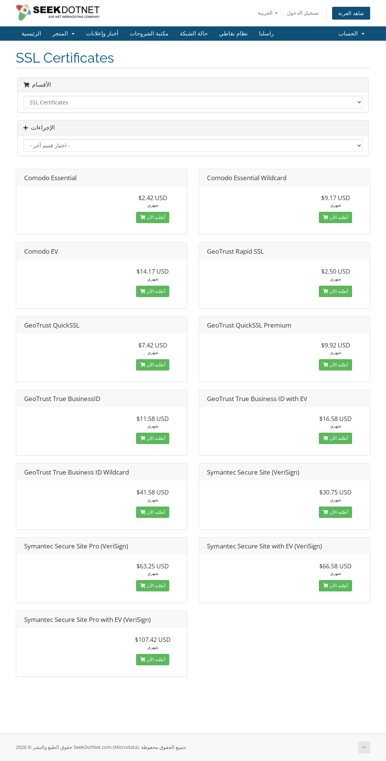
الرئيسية (31, 33)
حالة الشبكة (194, 33)
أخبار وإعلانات (102, 33)
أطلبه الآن (152, 217)
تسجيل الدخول (303, 12)
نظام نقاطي (233, 33)
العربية (268, 12)
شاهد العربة (351, 13)
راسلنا (266, 33)
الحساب (352, 33)
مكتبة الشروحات (149, 33)
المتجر (63, 33)
